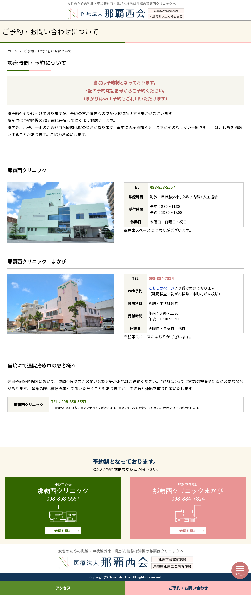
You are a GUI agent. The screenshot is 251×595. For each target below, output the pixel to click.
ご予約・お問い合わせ (188, 588)
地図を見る (63, 530)
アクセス (63, 588)
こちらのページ (161, 288)
